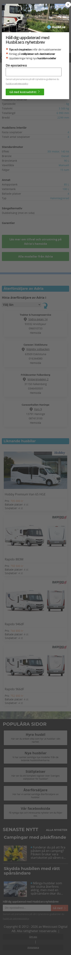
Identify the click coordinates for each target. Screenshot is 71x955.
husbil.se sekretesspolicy (17, 83)
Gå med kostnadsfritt (24, 92)
